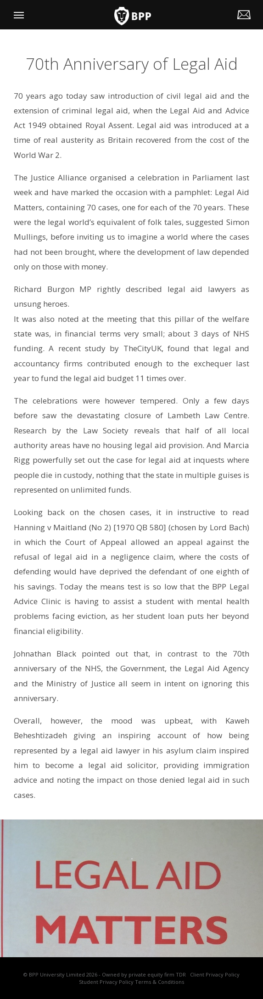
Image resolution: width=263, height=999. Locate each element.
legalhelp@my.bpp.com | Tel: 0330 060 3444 (245, 13)
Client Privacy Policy (215, 974)
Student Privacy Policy (106, 981)
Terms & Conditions (159, 981)
